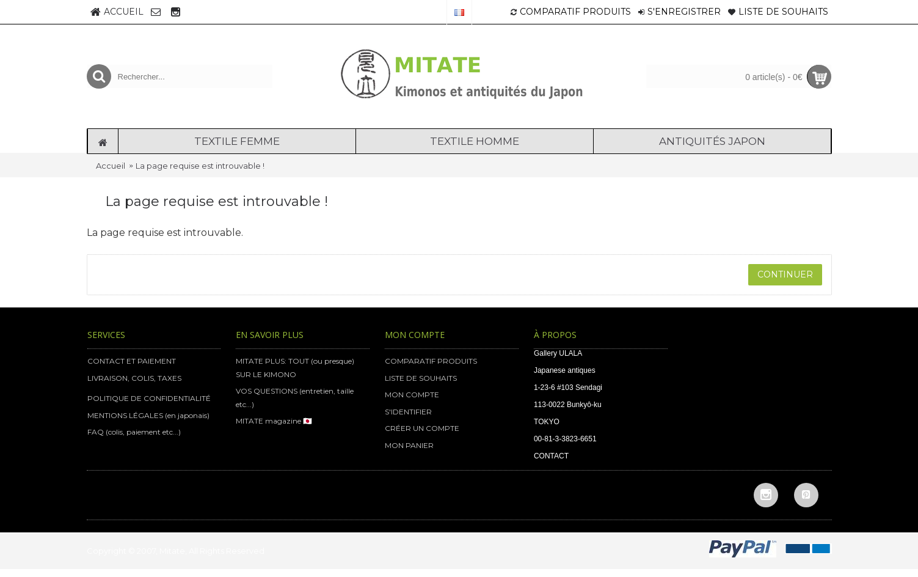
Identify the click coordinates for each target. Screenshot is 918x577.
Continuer (785, 274)
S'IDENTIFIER (408, 411)
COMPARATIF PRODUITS (431, 361)
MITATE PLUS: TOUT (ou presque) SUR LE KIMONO (295, 367)
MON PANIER (409, 445)
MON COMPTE (412, 394)
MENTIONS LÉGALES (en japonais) (148, 415)
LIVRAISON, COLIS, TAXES (134, 378)
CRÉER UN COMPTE (422, 428)
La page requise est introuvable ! (200, 166)
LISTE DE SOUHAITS (421, 378)
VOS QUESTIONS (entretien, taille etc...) (295, 397)
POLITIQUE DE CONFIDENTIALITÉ (149, 398)
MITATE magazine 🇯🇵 (274, 420)
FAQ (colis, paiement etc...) (134, 431)
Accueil (110, 166)
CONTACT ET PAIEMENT (131, 361)
